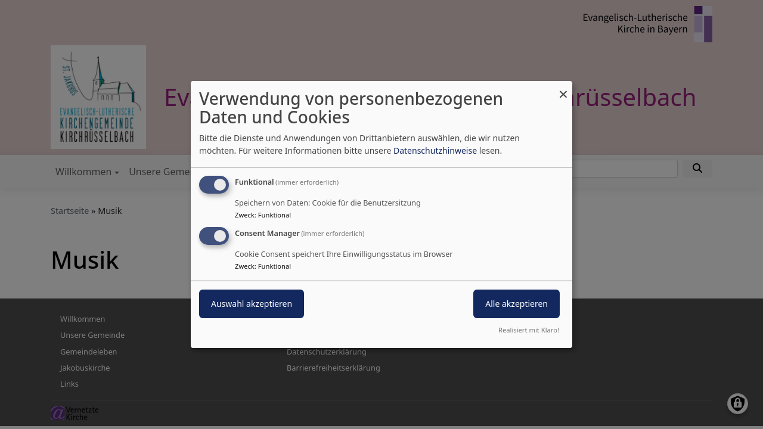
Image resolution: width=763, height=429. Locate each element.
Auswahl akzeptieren (251, 303)
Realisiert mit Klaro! (528, 329)
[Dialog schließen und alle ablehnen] (563, 88)
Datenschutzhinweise (435, 150)
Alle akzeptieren (516, 303)
